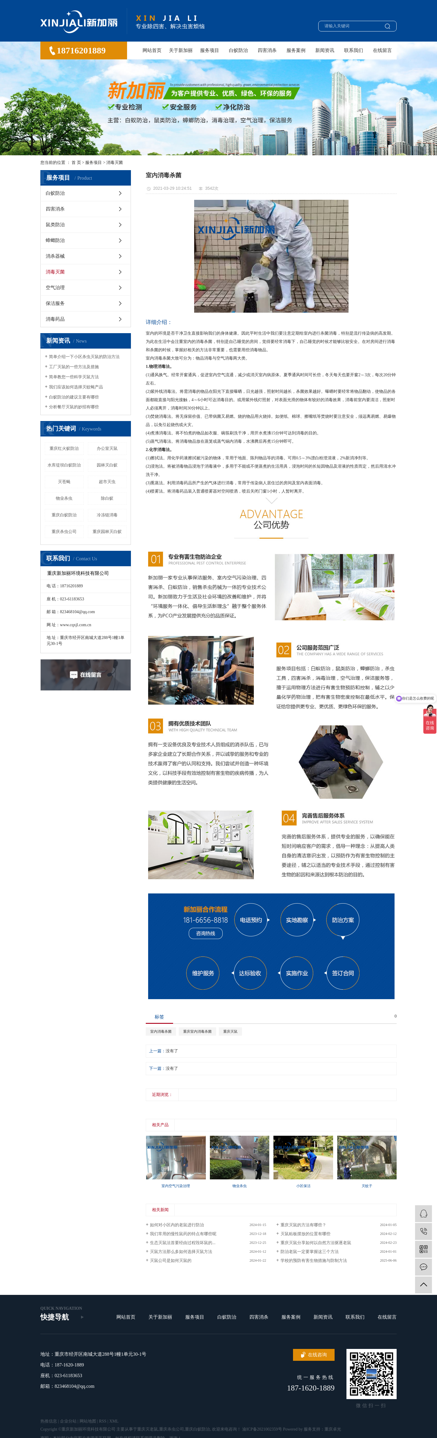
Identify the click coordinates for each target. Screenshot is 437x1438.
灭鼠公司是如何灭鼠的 (170, 1260)
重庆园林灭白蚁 (107, 531)
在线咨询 (317, 1354)
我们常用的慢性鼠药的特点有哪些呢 (183, 1234)
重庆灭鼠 (230, 1031)
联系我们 (353, 50)
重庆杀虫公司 (64, 531)
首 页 (76, 162)
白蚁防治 (238, 50)
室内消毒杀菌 (161, 1031)
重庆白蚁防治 (64, 515)
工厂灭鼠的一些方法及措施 (74, 367)
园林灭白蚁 (107, 465)
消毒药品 (55, 319)
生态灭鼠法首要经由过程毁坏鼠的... (183, 1243)
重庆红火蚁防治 (64, 448)
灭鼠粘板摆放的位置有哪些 (305, 1234)
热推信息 (48, 1421)
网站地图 (88, 1421)
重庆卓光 (332, 1429)
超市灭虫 (107, 482)
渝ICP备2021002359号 (262, 1429)
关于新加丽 (181, 50)
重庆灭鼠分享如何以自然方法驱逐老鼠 (316, 1243)
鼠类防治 (55, 224)
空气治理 (55, 287)
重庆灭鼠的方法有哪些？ (303, 1225)
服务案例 (295, 50)
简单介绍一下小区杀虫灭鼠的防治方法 (84, 357)
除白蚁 (107, 498)
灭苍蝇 (64, 482)
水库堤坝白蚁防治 (64, 465)
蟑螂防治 (55, 240)
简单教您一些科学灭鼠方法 (74, 377)
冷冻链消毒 (107, 515)
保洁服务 (55, 303)
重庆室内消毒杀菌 (197, 1031)
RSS (102, 1421)
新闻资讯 (324, 50)
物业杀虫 (64, 498)
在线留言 (382, 50)
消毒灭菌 (114, 162)
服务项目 (209, 50)
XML (113, 1421)
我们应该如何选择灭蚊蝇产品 (76, 387)
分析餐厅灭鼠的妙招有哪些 (74, 407)
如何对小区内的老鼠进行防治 (177, 1225)
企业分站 (68, 1421)
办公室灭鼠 (107, 448)
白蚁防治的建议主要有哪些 (74, 397)
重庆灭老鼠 (147, 1429)
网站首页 (152, 50)
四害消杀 (267, 50)
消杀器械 (55, 256)
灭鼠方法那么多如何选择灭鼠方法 (181, 1251)
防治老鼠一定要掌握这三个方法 (310, 1251)
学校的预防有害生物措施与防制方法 (314, 1260)
